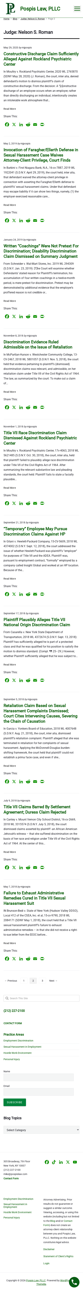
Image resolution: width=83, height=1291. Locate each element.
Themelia (41, 1284)
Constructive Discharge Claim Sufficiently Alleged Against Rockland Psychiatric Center (41, 59)
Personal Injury (12, 1059)
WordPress (66, 1280)
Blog (52, 1221)
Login (46, 1263)
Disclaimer (49, 1249)
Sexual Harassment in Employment (22, 1046)
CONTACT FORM (13, 1023)
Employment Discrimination (18, 1040)
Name (7, 1071)
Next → (53, 980)
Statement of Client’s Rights (58, 1256)
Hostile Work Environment (18, 1053)
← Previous (11, 980)
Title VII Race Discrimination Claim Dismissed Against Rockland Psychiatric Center (40, 438)
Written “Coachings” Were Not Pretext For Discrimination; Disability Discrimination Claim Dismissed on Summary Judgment (41, 251)
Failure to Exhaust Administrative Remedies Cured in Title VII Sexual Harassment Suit (34, 898)
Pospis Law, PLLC (36, 1280)
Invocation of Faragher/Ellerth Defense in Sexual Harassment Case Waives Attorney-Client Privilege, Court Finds (41, 155)
